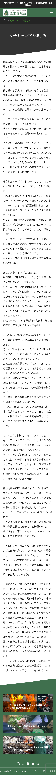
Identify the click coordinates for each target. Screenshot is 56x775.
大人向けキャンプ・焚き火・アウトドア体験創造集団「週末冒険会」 (28, 4)
